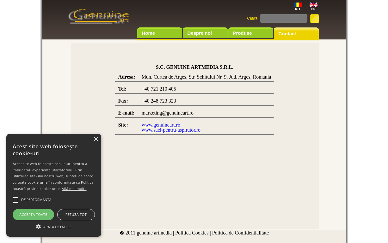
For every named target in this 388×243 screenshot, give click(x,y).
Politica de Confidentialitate (240, 232)
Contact (287, 33)
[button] (54, 225)
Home (148, 33)
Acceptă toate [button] (33, 214)
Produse (242, 33)
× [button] (95, 139)
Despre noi (200, 33)
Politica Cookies (191, 232)
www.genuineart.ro (161, 124)
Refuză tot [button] (76, 214)
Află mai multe (74, 188)
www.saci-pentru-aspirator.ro (171, 130)
